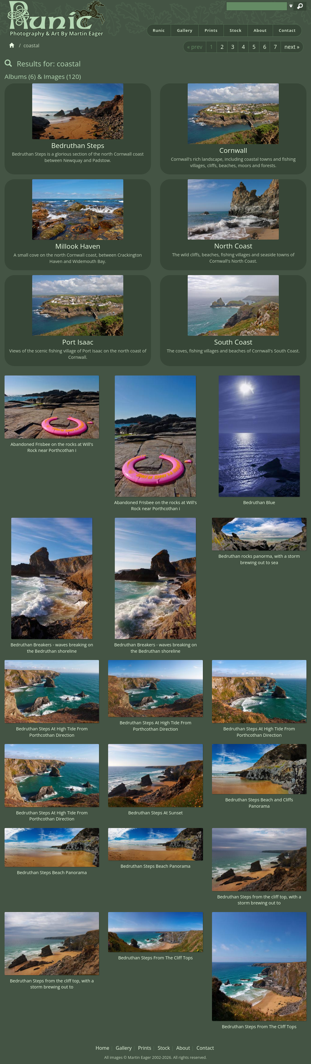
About (260, 30)
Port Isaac (77, 342)
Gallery (185, 30)
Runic (159, 30)
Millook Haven (77, 246)
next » (292, 46)
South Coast (233, 342)
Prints (211, 30)
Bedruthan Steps (77, 145)
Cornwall (233, 150)
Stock (235, 30)
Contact (287, 30)
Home (102, 1048)
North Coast (233, 246)
